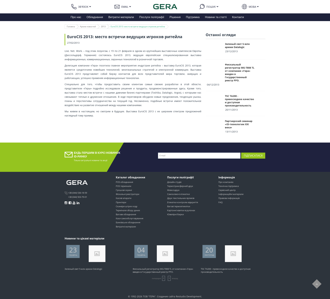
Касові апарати (123, 198)
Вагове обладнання (126, 214)
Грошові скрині (124, 190)
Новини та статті (216, 17)
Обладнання (95, 17)
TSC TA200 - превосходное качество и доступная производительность (239, 100)
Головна (71, 26)
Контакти (238, 17)
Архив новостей (88, 26)
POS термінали (123, 186)
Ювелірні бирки (175, 214)
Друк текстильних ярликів (180, 198)
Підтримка (193, 17)
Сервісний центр (227, 190)
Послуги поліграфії (151, 17)
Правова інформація (229, 198)
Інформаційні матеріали (230, 194)
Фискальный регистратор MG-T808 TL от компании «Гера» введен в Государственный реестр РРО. (239, 72)
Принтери (121, 202)
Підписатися (253, 155)
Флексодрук (173, 190)
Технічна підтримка (228, 186)
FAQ (220, 202)
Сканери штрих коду (126, 206)
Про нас (76, 17)
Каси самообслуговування (129, 218)
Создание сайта (166, 296)
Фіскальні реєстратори (127, 194)
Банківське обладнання (128, 222)
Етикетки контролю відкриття (182, 202)
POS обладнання (124, 182)
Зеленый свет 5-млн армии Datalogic (237, 45)
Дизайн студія (174, 182)
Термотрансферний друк (180, 186)
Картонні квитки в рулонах (181, 210)
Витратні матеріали (121, 17)
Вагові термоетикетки (178, 206)
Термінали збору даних (128, 210)
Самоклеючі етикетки (178, 194)
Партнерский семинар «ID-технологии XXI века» (238, 124)
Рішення (175, 17)
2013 (103, 26)
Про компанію (225, 182)
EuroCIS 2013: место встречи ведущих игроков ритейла (138, 26)
